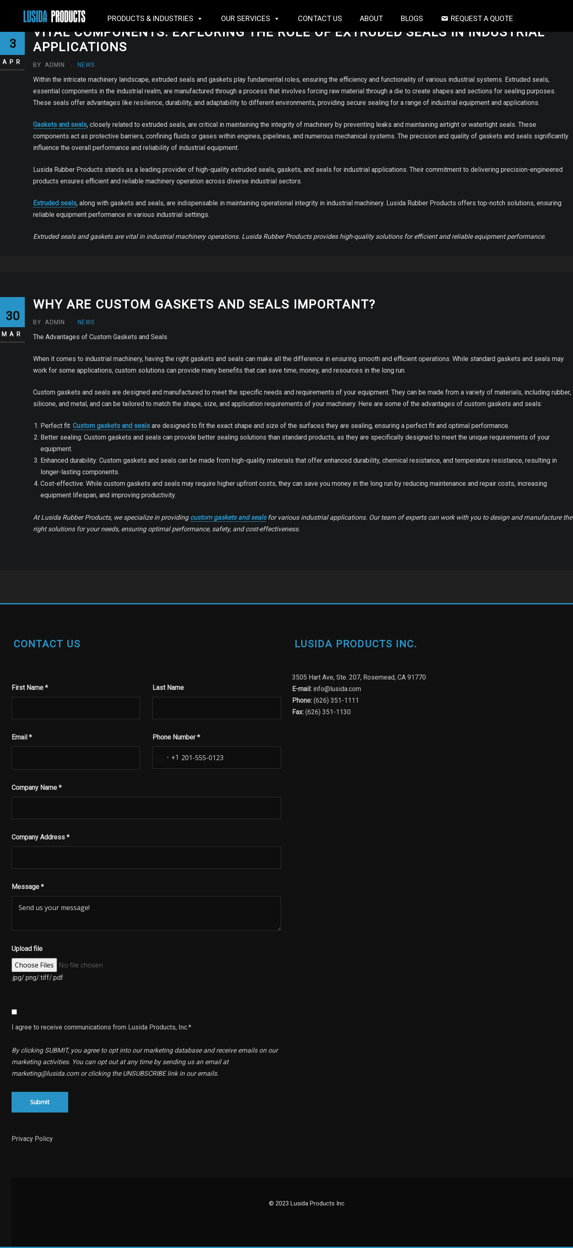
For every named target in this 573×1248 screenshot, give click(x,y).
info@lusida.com (337, 689)
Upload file (27, 949)
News (86, 65)
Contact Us (320, 18)
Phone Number (176, 737)
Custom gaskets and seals (111, 426)
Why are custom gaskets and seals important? (204, 304)
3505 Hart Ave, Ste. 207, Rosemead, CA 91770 (359, 677)
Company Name (37, 788)
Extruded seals (54, 203)
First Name (30, 688)
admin (49, 65)
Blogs (412, 18)
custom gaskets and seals (228, 517)
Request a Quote (482, 18)
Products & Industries (155, 18)
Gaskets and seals (60, 124)
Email (22, 737)
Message (28, 887)
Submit (40, 1102)
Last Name (168, 688)
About (371, 18)
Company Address (40, 837)
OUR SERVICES (250, 18)
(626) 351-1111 (336, 700)
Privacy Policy (32, 1139)
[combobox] (166, 757)
